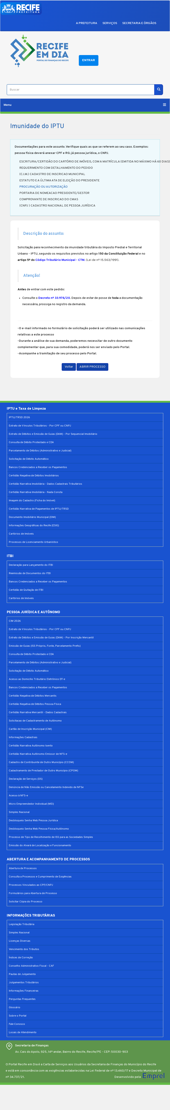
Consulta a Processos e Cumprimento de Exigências (40, 876)
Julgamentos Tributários (24, 982)
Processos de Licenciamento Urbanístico (33, 542)
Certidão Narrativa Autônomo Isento (31, 745)
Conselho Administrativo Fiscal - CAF (31, 966)
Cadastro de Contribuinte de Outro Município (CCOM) (41, 762)
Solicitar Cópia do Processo (25, 901)
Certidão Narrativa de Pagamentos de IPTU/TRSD (39, 509)
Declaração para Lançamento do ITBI (31, 565)
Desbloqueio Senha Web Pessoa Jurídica (33, 820)
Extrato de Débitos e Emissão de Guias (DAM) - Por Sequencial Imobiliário (53, 434)
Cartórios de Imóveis (21, 534)
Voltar (69, 367)
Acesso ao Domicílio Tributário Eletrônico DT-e (37, 679)
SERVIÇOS (109, 23)
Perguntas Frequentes (22, 999)
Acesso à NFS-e (18, 795)
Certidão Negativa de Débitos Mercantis (33, 696)
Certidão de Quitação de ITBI (26, 590)
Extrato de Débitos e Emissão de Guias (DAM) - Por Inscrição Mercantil (51, 637)
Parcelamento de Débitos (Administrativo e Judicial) (40, 450)
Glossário (14, 1007)
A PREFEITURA (86, 23)
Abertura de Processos (23, 868)
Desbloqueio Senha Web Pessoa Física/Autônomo (39, 829)
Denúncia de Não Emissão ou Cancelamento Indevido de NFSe (46, 787)
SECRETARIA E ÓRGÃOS (139, 23)
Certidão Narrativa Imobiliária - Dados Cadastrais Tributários (45, 484)
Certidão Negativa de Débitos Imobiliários (34, 475)
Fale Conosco (17, 1024)
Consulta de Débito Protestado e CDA (31, 442)
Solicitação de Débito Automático (29, 459)
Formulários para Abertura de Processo (33, 893)
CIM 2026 (15, 621)
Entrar (88, 60)
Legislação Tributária (21, 924)
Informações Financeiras (24, 991)
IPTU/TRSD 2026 (19, 417)
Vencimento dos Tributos (24, 949)
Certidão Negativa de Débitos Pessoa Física (35, 704)
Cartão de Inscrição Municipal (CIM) (30, 729)
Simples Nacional (19, 812)
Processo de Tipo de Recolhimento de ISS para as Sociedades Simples (51, 837)
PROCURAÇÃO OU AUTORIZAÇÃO (43, 187)
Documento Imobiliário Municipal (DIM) (32, 517)
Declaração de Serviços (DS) (26, 779)
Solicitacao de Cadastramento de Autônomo (35, 720)
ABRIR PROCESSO (92, 367)
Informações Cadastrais (23, 737)
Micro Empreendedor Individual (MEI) (31, 804)
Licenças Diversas (19, 941)
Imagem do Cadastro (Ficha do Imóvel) (32, 500)
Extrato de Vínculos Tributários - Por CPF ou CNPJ (40, 425)
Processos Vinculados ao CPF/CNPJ (31, 885)
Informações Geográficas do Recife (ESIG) (34, 525)
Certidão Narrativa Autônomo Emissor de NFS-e (38, 754)
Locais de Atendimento (22, 1032)
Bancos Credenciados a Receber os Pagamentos (38, 467)
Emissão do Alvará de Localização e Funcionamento (40, 845)
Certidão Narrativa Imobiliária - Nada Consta (35, 492)
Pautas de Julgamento (22, 974)
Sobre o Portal (17, 1016)
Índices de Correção (21, 957)
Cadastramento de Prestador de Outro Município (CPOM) (43, 770)
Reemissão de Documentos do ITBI (30, 573)
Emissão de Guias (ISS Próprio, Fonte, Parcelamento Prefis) (45, 646)
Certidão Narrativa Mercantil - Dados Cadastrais (38, 712)
